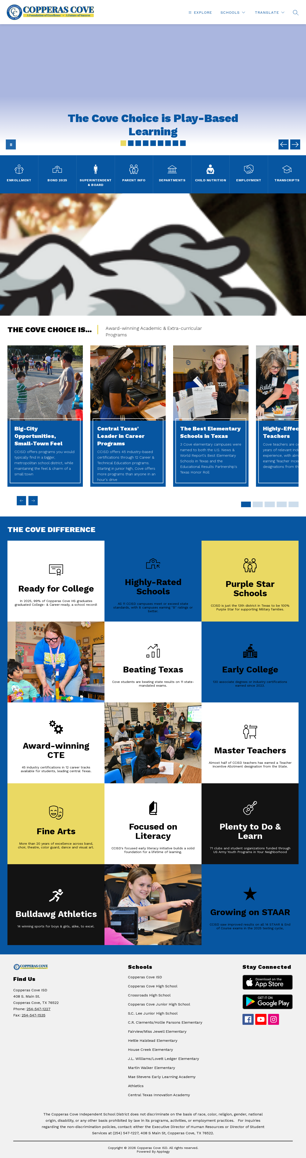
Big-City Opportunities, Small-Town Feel (38, 436)
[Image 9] (183, 143)
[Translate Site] (270, 12)
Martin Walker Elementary (151, 1067)
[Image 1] (123, 143)
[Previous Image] (283, 144)
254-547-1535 (33, 1015)
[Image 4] (145, 143)
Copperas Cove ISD (145, 977)
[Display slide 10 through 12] (282, 504)
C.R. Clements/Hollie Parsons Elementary (165, 1022)
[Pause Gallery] (11, 144)
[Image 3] (138, 143)
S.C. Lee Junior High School (153, 1013)
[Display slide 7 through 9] (270, 504)
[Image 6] (160, 143)
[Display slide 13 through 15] (294, 504)
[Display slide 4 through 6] (258, 504)
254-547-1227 (38, 1009)
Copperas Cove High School (152, 986)
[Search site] (296, 12)
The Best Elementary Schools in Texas (210, 432)
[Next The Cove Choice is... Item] (33, 500)
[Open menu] (199, 12)
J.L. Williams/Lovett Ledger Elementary (163, 1058)
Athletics (136, 1086)
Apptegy (163, 1151)
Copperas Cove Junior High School (159, 1004)
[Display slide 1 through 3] (246, 504)
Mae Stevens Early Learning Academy (161, 1077)
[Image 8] (175, 143)
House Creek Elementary (150, 1049)
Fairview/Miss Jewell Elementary (157, 1031)
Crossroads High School (149, 995)
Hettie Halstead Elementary (152, 1040)
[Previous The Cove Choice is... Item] (21, 500)
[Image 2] (131, 143)
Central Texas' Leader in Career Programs (121, 436)
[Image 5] (153, 143)
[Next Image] (295, 144)
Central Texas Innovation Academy (159, 1095)
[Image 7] (168, 143)
